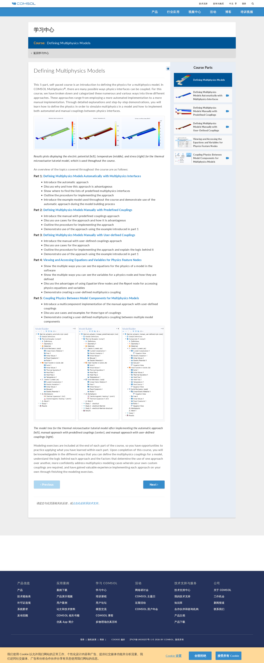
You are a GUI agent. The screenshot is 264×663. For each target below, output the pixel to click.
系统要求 (22, 609)
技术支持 (203, 3)
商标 (102, 639)
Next (154, 484)
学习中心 (101, 590)
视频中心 (194, 12)
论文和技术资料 (66, 609)
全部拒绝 (200, 656)
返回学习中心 (41, 53)
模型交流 (101, 609)
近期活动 (140, 602)
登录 (244, 3)
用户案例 (62, 602)
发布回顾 (22, 615)
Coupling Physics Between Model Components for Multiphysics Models (91, 298)
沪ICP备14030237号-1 (141, 639)
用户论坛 (101, 602)
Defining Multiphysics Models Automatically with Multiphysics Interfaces (92, 176)
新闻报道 (219, 602)
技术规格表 (24, 596)
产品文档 (179, 615)
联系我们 (219, 609)
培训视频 (247, 12)
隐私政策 (92, 639)
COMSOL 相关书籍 (68, 615)
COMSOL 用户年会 (146, 609)
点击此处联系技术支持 (85, 503)
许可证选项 (24, 602)
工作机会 (219, 596)
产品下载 (179, 622)
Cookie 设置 (174, 656)
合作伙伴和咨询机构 (186, 609)
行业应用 (173, 12)
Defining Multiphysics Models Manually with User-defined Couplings (89, 235)
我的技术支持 (182, 596)
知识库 (178, 602)
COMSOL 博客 (104, 615)
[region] (132, 655)
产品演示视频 (65, 596)
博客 (228, 12)
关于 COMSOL (222, 590)
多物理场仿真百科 (106, 622)
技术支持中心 (182, 590)
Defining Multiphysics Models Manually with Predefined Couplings (87, 210)
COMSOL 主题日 (145, 596)
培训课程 (101, 596)
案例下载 (62, 590)
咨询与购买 (218, 3)
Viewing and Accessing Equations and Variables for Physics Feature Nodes (92, 260)
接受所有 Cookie (228, 656)
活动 (213, 12)
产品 (155, 12)
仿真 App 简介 (65, 622)
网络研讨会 (142, 590)
